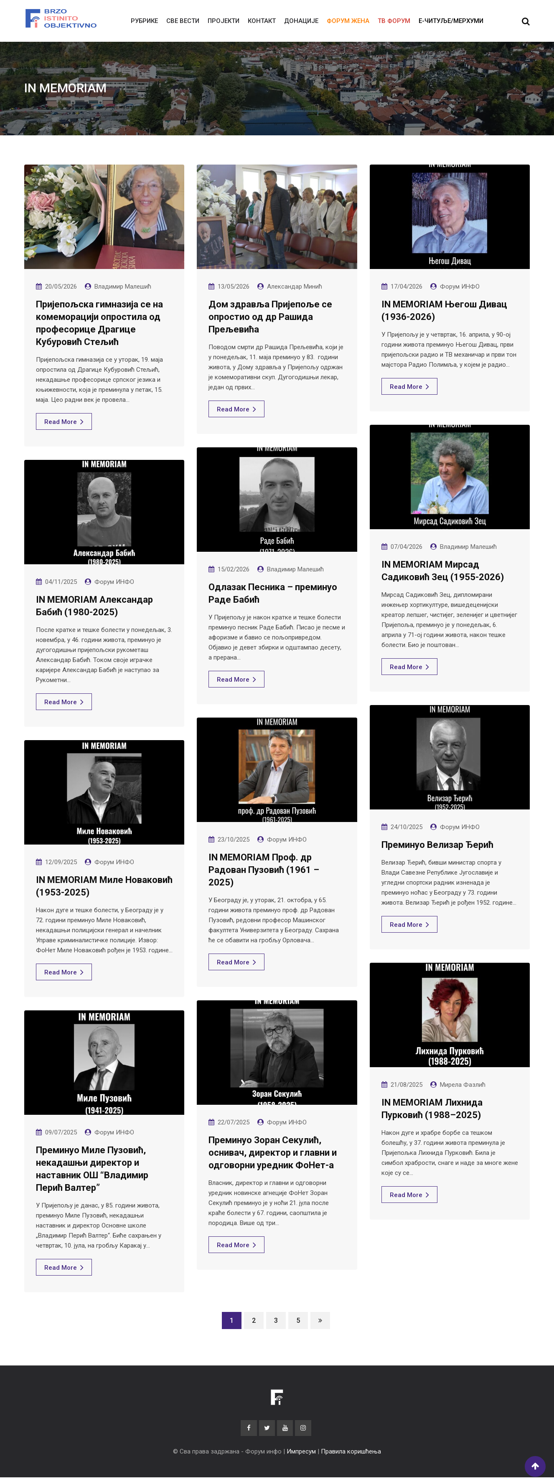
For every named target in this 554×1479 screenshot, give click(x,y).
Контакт (262, 21)
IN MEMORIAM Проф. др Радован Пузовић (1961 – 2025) (263, 870)
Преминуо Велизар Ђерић (437, 845)
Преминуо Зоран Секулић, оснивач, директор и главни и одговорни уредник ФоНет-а (272, 1152)
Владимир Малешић (122, 286)
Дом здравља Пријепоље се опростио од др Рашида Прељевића (270, 317)
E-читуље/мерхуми (451, 21)
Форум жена (348, 21)
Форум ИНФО (460, 286)
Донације (301, 21)
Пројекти (223, 21)
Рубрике (144, 21)
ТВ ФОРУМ (394, 21)
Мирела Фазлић (462, 1084)
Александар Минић (294, 286)
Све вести (182, 21)
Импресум (301, 1453)
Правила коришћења (351, 1453)
